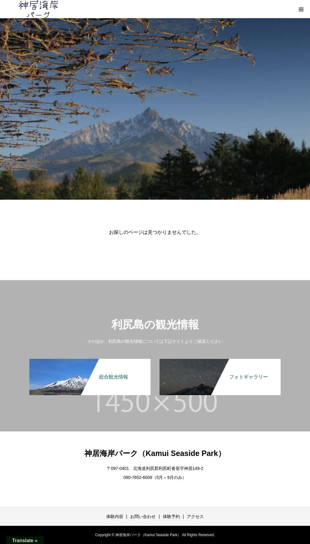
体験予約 (171, 516)
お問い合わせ (143, 516)
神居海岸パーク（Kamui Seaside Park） (155, 453)
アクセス (195, 516)
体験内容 (114, 516)
